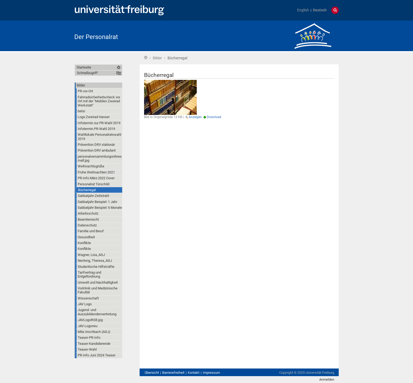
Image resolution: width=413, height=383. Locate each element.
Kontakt (193, 373)
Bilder (157, 58)
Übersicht (152, 373)
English (303, 10)
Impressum (211, 373)
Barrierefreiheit (173, 373)
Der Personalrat (96, 37)
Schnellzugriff (87, 73)
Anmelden (326, 379)
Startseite (145, 57)
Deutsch (320, 10)
